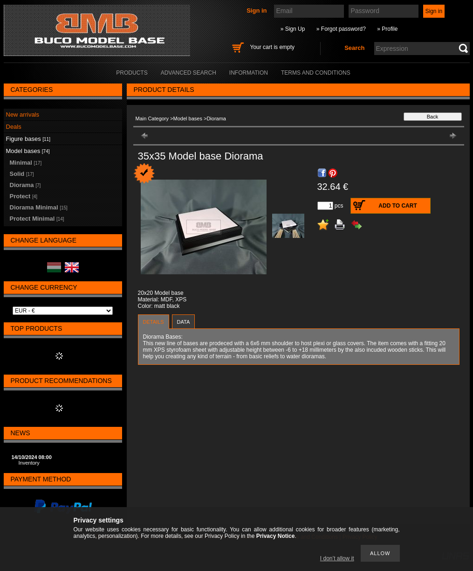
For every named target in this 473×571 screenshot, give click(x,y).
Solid (22, 173)
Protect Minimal (37, 218)
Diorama (25, 184)
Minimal (26, 162)
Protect (24, 196)
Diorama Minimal (39, 207)
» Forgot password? (341, 29)
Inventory (29, 463)
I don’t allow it (337, 558)
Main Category (152, 118)
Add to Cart (397, 205)
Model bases (187, 118)
